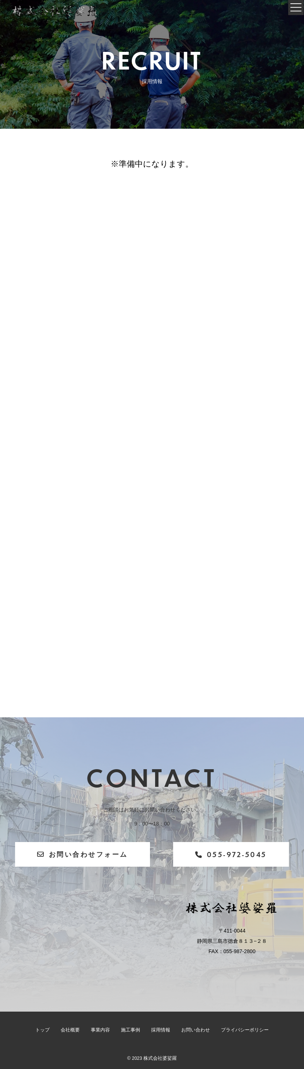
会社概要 (70, 1030)
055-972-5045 (231, 854)
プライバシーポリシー (245, 1030)
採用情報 (160, 1030)
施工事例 (130, 1030)
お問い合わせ (195, 1030)
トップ (42, 1030)
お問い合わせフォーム (82, 854)
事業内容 (100, 1030)
